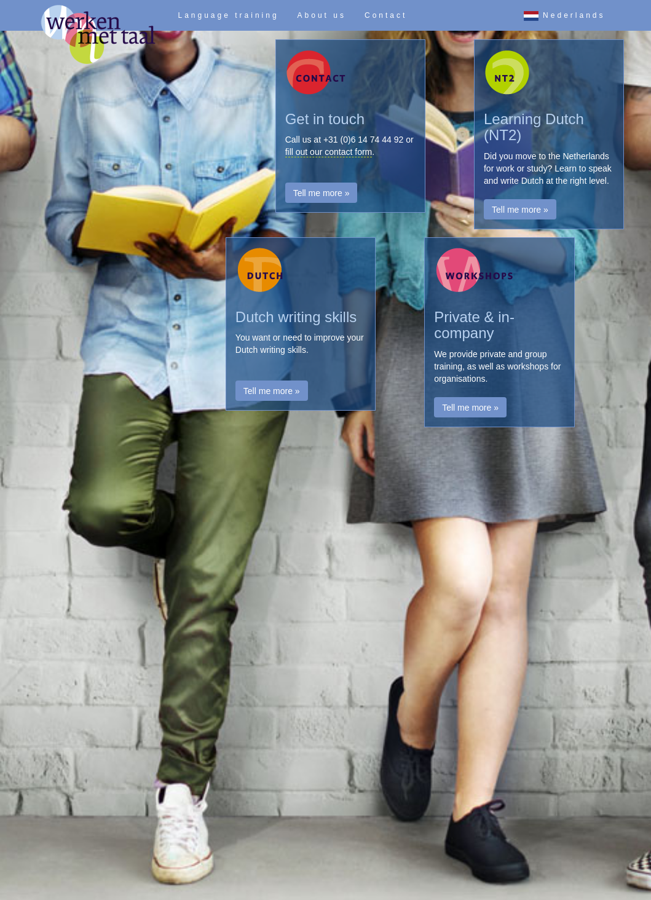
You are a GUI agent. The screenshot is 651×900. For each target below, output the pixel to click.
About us (322, 15)
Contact (386, 15)
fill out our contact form (329, 152)
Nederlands (565, 16)
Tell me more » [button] (321, 193)
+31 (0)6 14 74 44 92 (363, 139)
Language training (228, 15)
